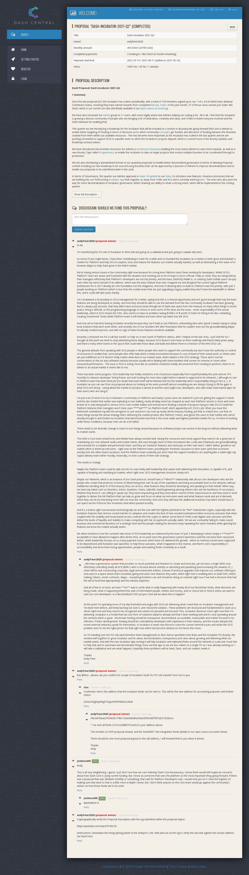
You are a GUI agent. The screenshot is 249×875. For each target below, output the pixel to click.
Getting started (25, 59)
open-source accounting (153, 108)
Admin (106, 115)
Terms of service (178, 866)
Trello (199, 101)
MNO (95, 761)
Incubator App (116, 179)
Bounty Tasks (158, 105)
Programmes (106, 152)
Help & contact (198, 866)
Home (19, 49)
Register (21, 69)
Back (232, 27)
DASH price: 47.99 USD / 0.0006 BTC (146, 9)
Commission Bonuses (147, 149)
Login (19, 78)
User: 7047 (217, 9)
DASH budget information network (147, 866)
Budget (20, 34)
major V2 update (148, 176)
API (123, 866)
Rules (168, 176)
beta (202, 179)
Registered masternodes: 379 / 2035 (186, 9)
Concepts (165, 132)
